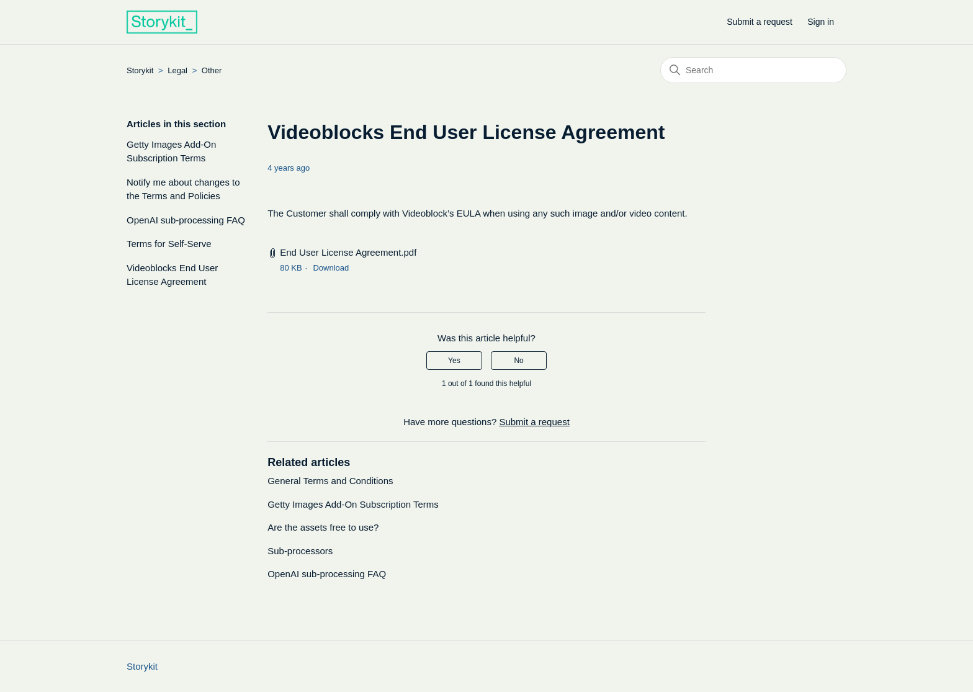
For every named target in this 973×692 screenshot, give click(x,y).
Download (331, 267)
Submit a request (759, 22)
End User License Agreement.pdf (348, 252)
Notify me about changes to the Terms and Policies (183, 189)
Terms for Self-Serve (169, 243)
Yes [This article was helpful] (454, 360)
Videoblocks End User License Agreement (172, 275)
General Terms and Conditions (330, 480)
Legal (177, 70)
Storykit (140, 70)
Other (212, 70)
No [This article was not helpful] (518, 360)
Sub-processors (300, 551)
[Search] (753, 70)
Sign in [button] (820, 22)
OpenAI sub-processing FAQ (186, 220)
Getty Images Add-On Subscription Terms (171, 151)
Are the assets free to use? (323, 527)
